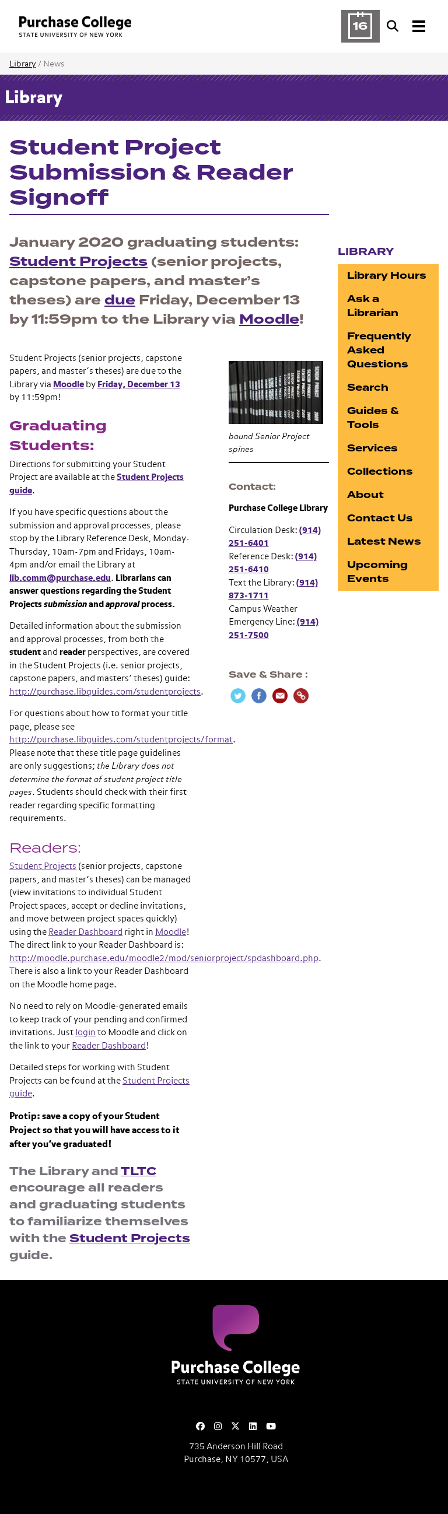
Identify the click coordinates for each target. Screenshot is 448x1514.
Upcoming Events (377, 572)
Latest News (384, 541)
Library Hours (386, 275)
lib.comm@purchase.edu (60, 578)
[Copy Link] (301, 695)
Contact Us (380, 518)
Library (22, 64)
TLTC (138, 1171)
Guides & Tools (373, 418)
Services (372, 448)
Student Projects (78, 261)
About (365, 495)
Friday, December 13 (138, 384)
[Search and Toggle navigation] (407, 26)
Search (367, 387)
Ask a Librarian (372, 306)
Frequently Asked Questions (379, 350)
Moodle (269, 319)
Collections (380, 471)
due (119, 300)
